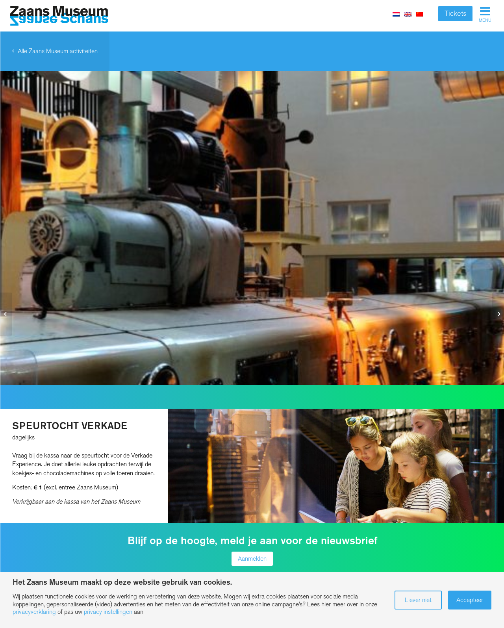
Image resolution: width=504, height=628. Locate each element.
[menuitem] (408, 14)
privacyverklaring (34, 612)
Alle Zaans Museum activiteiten (58, 51)
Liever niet (418, 600)
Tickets (455, 13)
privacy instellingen (108, 612)
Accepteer (469, 600)
